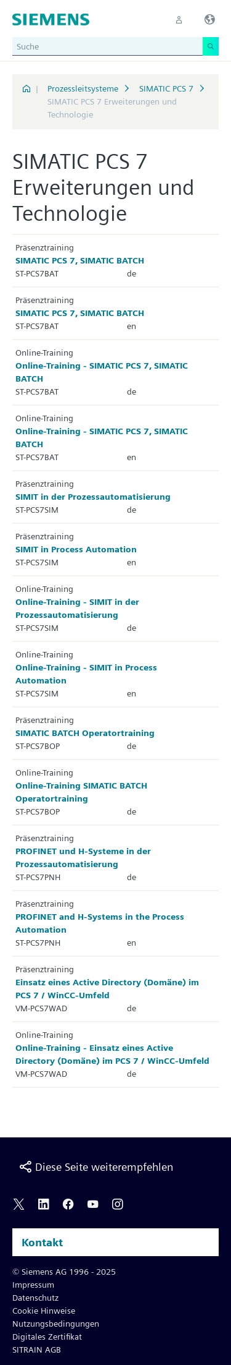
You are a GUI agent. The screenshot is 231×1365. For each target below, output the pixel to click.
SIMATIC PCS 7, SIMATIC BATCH (79, 260)
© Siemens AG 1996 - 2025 (64, 1272)
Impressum (33, 1285)
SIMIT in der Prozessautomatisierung (93, 497)
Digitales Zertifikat (47, 1336)
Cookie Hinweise (43, 1311)
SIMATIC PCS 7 (166, 88)
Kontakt (42, 1242)
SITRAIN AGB (36, 1349)
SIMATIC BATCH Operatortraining (85, 733)
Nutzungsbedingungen (55, 1324)
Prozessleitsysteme (82, 88)
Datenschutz (35, 1298)
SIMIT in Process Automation (76, 549)
